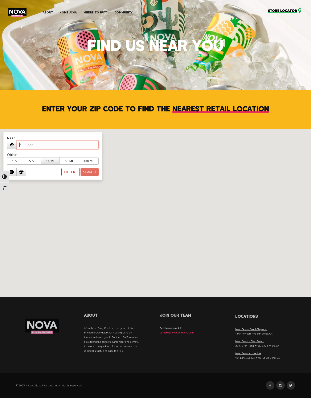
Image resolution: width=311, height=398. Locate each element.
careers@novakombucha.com (177, 332)
